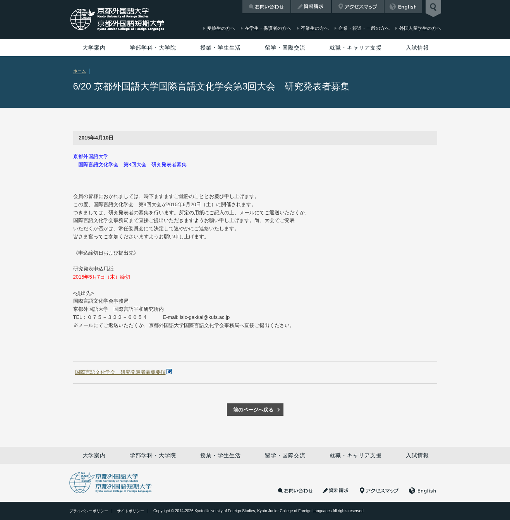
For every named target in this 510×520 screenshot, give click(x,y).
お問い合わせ (266, 6)
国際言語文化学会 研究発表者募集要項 (120, 372)
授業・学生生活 (220, 48)
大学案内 (94, 48)
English (403, 6)
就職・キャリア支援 (356, 48)
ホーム (79, 71)
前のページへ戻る (253, 410)
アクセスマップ (358, 6)
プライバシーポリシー (88, 511)
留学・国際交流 (285, 48)
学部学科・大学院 (153, 48)
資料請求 (311, 6)
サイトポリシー (130, 511)
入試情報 (417, 48)
